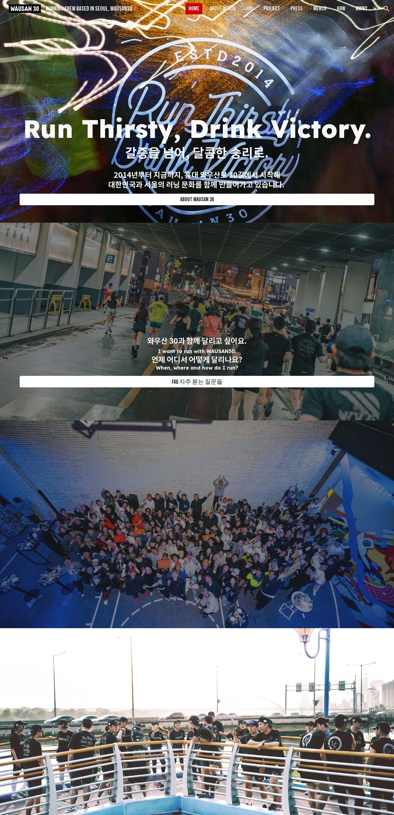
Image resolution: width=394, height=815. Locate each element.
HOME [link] (194, 8)
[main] (197, 149)
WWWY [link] (362, 8)
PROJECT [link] (271, 8)
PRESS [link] (297, 8)
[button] (386, 8)
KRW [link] (341, 8)
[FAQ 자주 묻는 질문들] (197, 381)
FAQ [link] (249, 8)
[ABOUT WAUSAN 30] (197, 199)
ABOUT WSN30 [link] (223, 8)
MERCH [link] (319, 8)
